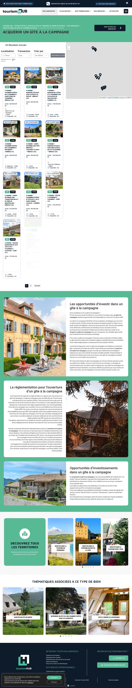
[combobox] (8, 55)
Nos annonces (73, 26)
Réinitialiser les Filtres (58, 55)
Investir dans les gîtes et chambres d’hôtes (20, 28)
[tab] (82, 567)
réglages (30, 682)
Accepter (54, 677)
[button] (95, 50)
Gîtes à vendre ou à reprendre (109, 617)
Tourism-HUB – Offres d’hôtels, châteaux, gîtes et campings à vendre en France (34, 26)
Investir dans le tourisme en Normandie (60, 548)
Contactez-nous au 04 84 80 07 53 (65, 4)
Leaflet (103, 98)
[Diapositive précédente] (50, 541)
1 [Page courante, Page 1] (26, 286)
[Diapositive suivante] (125, 541)
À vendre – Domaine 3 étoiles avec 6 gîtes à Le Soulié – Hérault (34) (32, 94)
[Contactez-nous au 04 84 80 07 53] (48, 3)
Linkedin (72, 686)
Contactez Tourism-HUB (82, 680)
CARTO (129, 98)
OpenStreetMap (113, 98)
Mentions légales (113, 680)
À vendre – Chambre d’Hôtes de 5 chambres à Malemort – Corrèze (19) (11, 138)
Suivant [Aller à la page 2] (37, 286)
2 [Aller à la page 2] (30, 286)
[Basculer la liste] (30, 55)
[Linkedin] (68, 686)
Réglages (54, 682)
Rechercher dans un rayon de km (8, 60)
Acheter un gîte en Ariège (23, 617)
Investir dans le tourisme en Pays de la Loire (88, 548)
